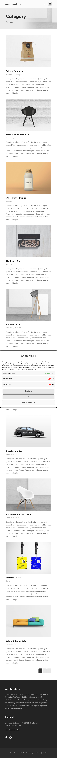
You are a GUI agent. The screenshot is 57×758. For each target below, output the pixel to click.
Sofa (16, 644)
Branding (9, 75)
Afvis (28, 397)
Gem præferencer (28, 402)
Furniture (18, 138)
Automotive (10, 454)
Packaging (18, 75)
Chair (8, 518)
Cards (8, 581)
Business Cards (13, 578)
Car (18, 454)
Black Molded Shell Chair (18, 135)
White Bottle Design (16, 198)
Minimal (9, 201)
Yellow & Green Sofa (16, 641)
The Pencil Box (13, 261)
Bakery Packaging (14, 71)
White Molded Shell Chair (18, 515)
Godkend (28, 391)
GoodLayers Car (14, 451)
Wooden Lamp (13, 325)
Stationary (9, 264)
